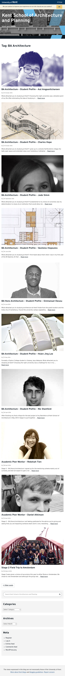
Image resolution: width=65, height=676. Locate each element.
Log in (8, 641)
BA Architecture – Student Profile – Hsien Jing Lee (27, 354)
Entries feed (10, 644)
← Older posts (8, 585)
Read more (41, 98)
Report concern (49, 672)
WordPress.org (11, 650)
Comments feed (11, 647)
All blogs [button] (59, 2)
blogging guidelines (36, 672)
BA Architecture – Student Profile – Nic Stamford (26, 409)
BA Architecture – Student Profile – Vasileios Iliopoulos (29, 248)
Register (9, 638)
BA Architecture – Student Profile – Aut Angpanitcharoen (30, 89)
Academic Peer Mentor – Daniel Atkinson (22, 514)
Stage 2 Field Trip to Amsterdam (18, 567)
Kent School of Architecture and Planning (32, 18)
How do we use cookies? (44, 6)
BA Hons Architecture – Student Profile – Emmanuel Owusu (31, 301)
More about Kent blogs (18, 672)
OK (59, 7)
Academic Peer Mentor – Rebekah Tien (21, 462)
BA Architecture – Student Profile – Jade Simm (25, 195)
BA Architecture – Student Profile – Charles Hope (26, 142)
